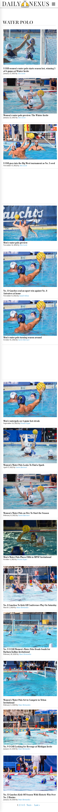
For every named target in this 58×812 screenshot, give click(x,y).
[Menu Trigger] (53, 4)
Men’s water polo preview (15, 242)
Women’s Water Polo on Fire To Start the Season (26, 513)
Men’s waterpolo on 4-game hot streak (21, 421)
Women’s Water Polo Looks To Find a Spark (23, 465)
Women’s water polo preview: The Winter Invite (25, 115)
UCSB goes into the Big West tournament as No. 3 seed (29, 163)
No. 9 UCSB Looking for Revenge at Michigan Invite (27, 746)
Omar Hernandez (22, 608)
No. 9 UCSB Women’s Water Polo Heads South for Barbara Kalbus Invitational (26, 650)
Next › (29, 805)
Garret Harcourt (24, 340)
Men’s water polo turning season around (22, 337)
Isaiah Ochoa (24, 296)
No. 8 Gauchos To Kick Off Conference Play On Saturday (30, 605)
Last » (37, 805)
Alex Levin (21, 73)
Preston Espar (25, 423)
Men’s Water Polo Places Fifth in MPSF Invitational (27, 557)
